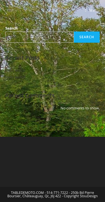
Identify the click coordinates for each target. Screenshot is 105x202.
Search (11, 28)
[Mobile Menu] (92, 10)
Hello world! (15, 70)
